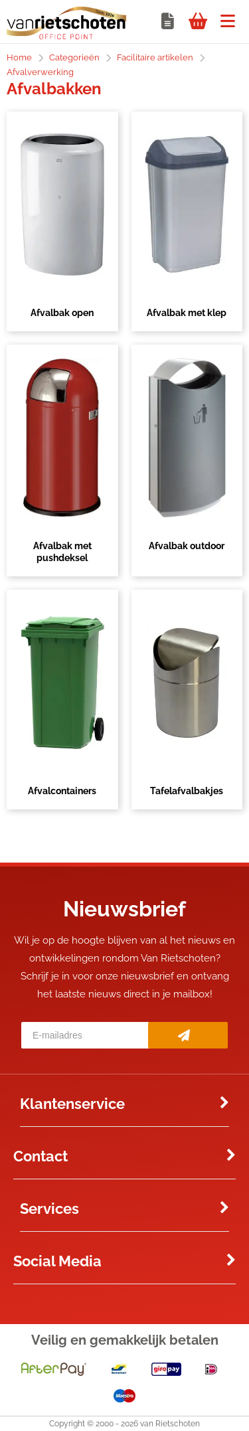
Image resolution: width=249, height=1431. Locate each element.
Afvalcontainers (62, 791)
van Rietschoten (170, 1423)
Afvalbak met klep (186, 312)
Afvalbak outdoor (186, 546)
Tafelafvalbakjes (186, 791)
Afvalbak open (62, 312)
